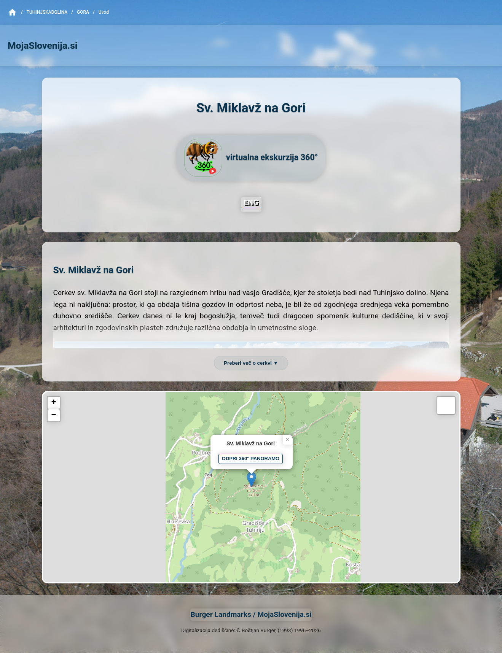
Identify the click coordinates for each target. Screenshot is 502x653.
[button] (251, 479)
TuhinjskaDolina (47, 12)
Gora (83, 12)
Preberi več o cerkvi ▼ (251, 363)
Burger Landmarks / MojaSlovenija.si (251, 614)
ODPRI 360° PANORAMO (250, 458)
